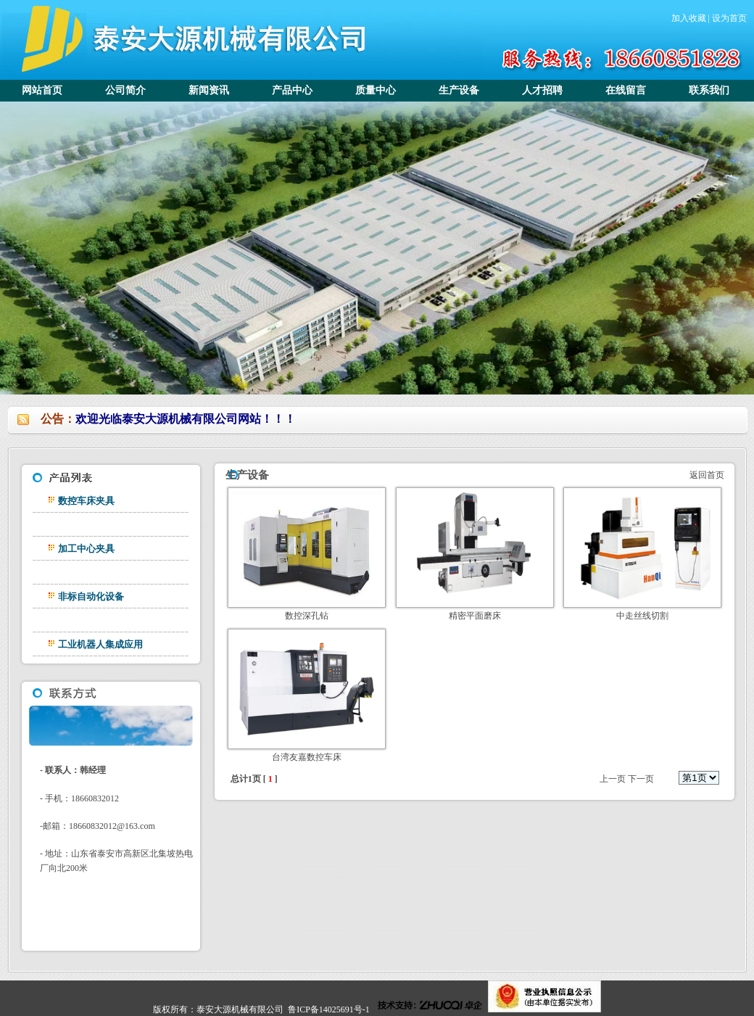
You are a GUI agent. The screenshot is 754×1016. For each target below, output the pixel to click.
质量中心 (375, 90)
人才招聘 (542, 90)
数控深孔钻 (306, 616)
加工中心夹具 (86, 548)
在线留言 (625, 90)
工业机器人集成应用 (100, 644)
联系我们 (709, 90)
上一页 (613, 779)
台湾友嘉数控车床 (306, 757)
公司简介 (125, 90)
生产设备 (459, 90)
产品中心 (292, 90)
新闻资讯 (208, 90)
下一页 (641, 779)
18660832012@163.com (112, 826)
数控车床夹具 (86, 500)
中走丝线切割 (642, 616)
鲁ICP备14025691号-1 (329, 1009)
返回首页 (705, 475)
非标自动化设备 (91, 596)
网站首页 (42, 90)
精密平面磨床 (475, 616)
